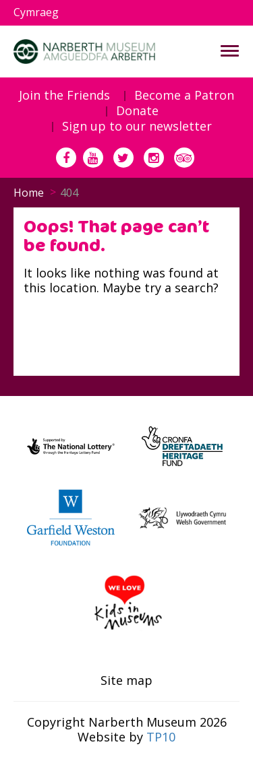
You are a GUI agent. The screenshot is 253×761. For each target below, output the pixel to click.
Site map (126, 680)
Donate (137, 111)
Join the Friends (64, 95)
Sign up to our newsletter (137, 126)
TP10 (160, 737)
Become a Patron (184, 95)
